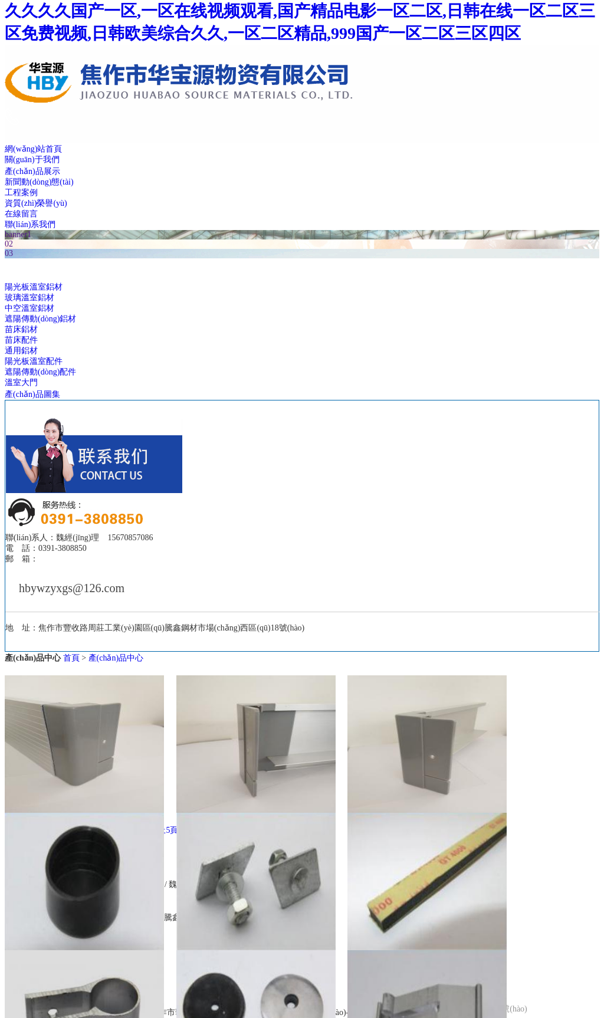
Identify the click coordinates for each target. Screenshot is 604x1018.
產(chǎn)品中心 (116, 658)
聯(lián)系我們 (30, 224)
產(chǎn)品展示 (32, 171)
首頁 (71, 658)
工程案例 (21, 192)
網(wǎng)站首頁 (33, 149)
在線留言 (21, 213)
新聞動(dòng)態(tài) (39, 182)
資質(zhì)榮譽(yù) (36, 203)
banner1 (18, 234)
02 (9, 243)
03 (9, 253)
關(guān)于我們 (32, 159)
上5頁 (167, 830)
